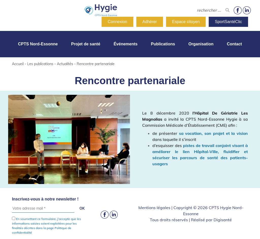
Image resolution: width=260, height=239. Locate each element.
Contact (234, 44)
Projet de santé (85, 44)
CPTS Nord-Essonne (38, 44)
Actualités (65, 64)
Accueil (18, 64)
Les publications (40, 64)
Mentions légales (154, 207)
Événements (125, 44)
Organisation (201, 44)
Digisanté (223, 219)
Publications (163, 44)
